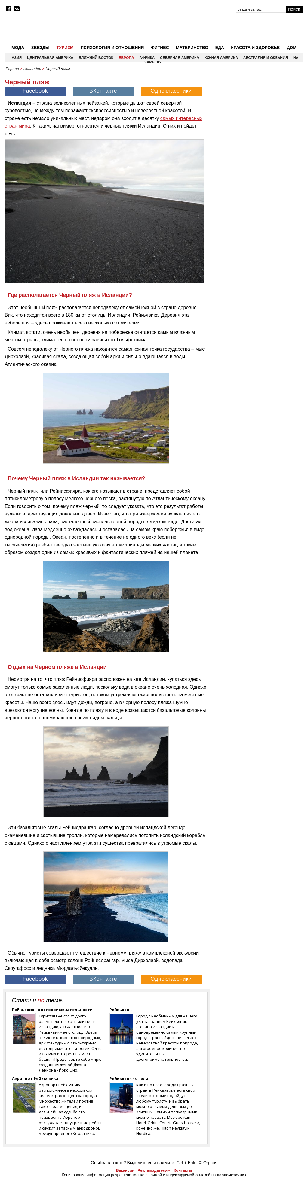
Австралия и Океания (265, 58)
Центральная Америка (50, 58)
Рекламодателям (153, 1170)
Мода (17, 47)
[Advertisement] (258, 111)
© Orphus (208, 1162)
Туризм (65, 47)
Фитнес (160, 47)
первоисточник (231, 1175)
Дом (292, 47)
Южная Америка (221, 58)
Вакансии (125, 1170)
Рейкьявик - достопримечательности (52, 1009)
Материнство (192, 47)
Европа (126, 58)
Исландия (32, 68)
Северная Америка (179, 58)
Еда (219, 47)
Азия (17, 58)
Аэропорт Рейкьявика (35, 1078)
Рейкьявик (120, 1009)
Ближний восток (96, 58)
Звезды (40, 47)
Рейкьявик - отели (128, 1078)
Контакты (183, 1170)
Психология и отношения (112, 47)
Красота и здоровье (255, 47)
